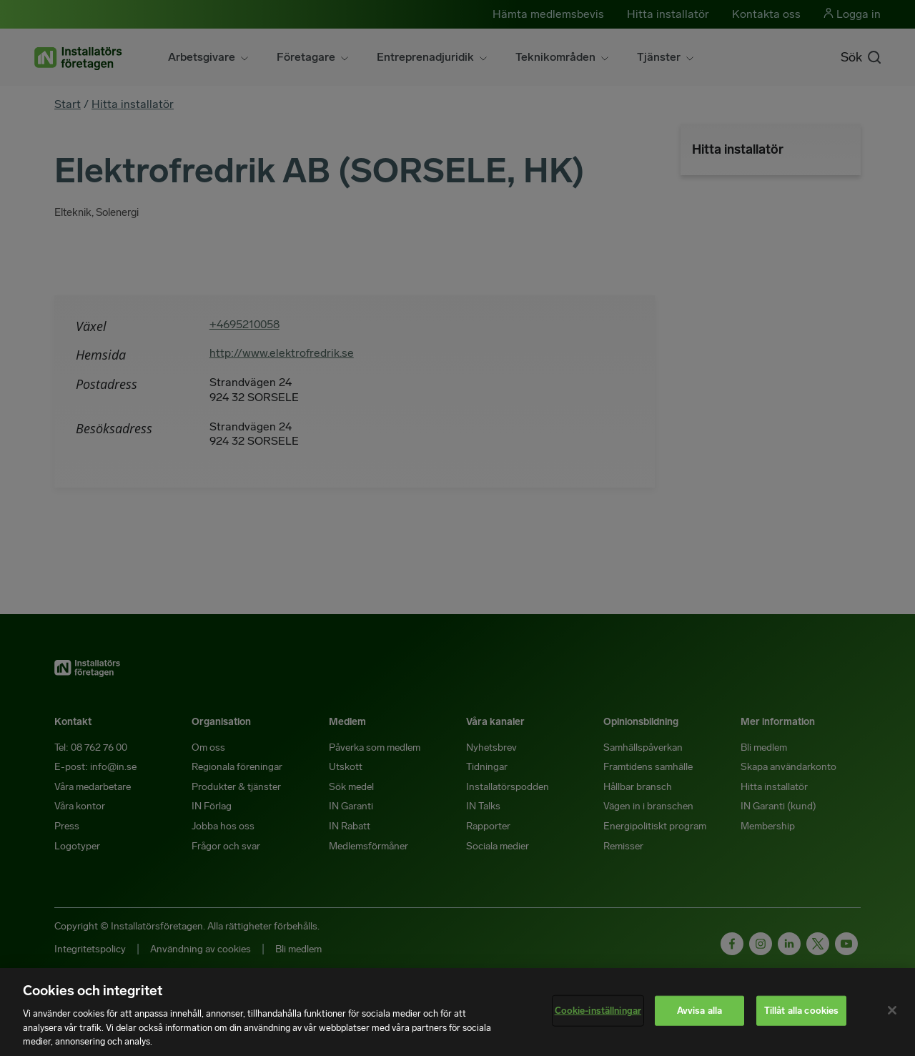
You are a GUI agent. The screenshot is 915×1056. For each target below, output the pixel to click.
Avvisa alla (699, 1010)
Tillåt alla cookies (801, 1010)
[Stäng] (892, 1010)
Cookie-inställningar (598, 1010)
